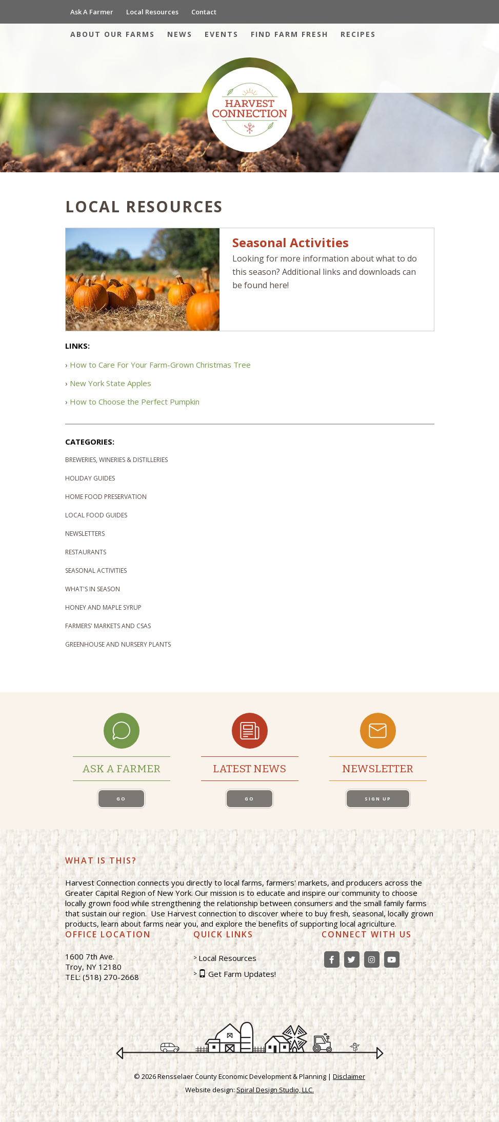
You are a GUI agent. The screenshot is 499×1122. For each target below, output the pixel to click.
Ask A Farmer (91, 11)
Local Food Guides (96, 515)
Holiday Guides (90, 478)
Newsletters (85, 533)
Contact (203, 11)
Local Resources (152, 11)
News (179, 34)
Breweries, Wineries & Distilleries (116, 459)
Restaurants (85, 552)
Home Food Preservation (106, 496)
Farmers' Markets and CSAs (108, 626)
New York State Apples (110, 383)
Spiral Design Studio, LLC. (275, 1089)
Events (221, 34)
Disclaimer (349, 1076)
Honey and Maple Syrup (103, 607)
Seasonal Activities (96, 570)
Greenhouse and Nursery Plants (118, 644)
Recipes (358, 34)
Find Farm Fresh (289, 34)
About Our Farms (112, 34)
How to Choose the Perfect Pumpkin (134, 401)
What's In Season (92, 589)
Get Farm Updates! (242, 974)
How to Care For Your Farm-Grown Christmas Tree (160, 364)
